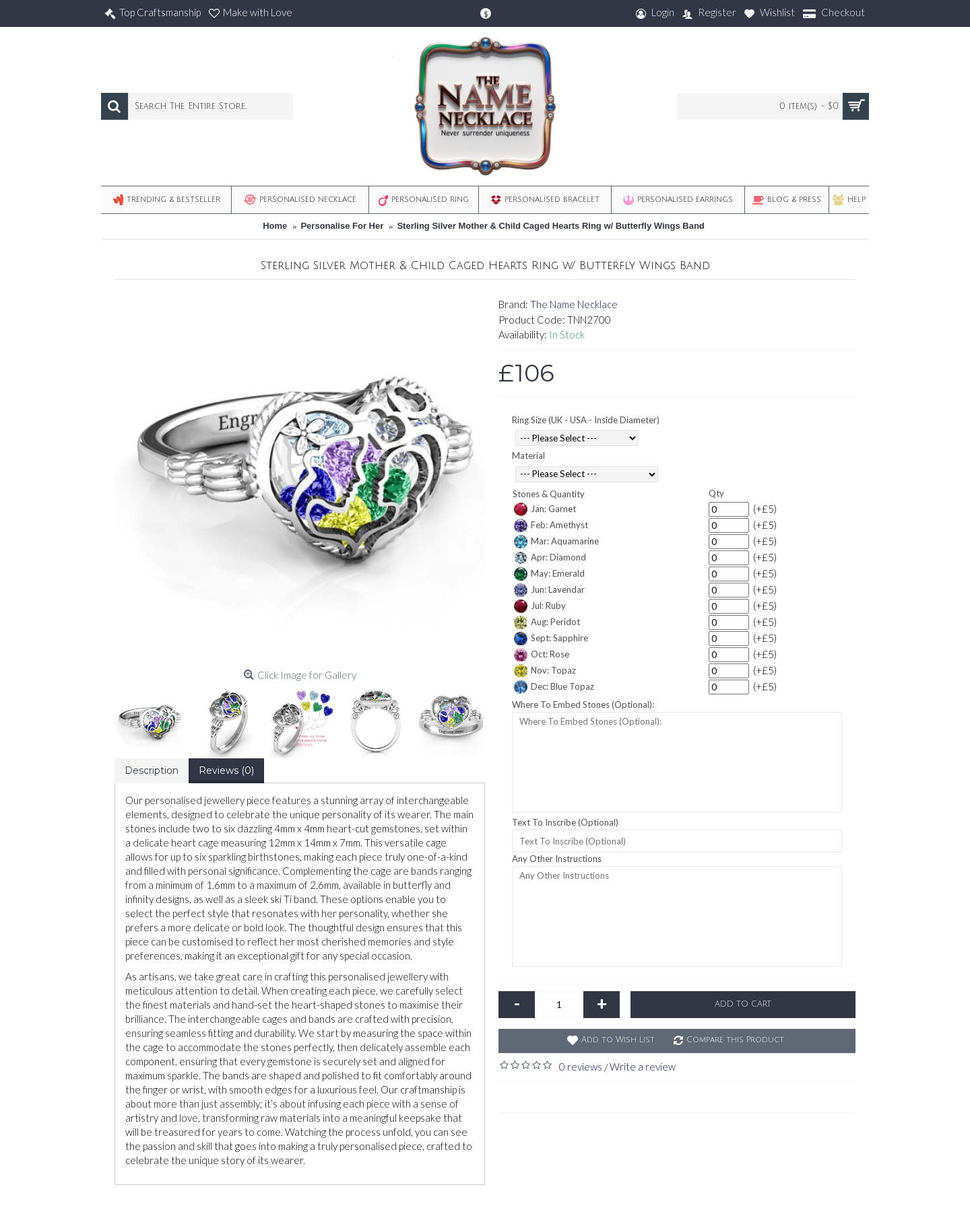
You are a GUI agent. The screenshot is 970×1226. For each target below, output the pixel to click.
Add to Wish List (618, 1040)
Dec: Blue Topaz (554, 687)
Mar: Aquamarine (556, 541)
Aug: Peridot (547, 622)
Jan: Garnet (545, 509)
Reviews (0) (226, 770)
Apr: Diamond (550, 558)
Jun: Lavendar (549, 590)
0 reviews (580, 1066)
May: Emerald (549, 574)
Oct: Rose (541, 654)
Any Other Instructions (557, 858)
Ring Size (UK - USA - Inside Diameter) (585, 419)
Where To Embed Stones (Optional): (583, 704)
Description (152, 770)
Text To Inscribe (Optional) (565, 822)
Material (528, 455)
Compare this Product (735, 1040)
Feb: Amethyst (551, 525)
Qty (716, 493)
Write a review (643, 1066)
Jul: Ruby (540, 606)
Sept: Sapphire (551, 638)
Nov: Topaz (545, 671)
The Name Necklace (574, 304)
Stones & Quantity (549, 494)
